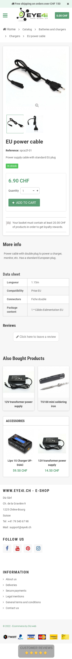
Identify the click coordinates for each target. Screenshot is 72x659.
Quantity (13, 190)
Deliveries (11, 585)
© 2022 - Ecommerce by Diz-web (19, 626)
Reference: (12, 150)
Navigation (5, 15)
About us (11, 579)
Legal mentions (15, 596)
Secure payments (16, 590)
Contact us (12, 608)
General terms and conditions (23, 602)
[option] (18, 388)
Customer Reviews (36, 648)
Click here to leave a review (36, 337)
